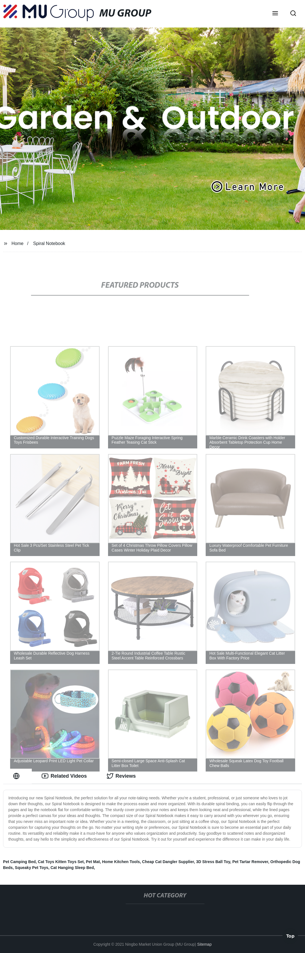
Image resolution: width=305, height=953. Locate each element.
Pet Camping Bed (19, 861)
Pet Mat (93, 861)
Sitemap (204, 944)
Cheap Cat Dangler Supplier (168, 861)
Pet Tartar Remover (250, 861)
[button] (275, 14)
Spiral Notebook (49, 243)
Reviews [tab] (121, 776)
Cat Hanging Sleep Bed (72, 867)
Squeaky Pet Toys (31, 867)
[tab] (17, 776)
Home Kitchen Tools (121, 861)
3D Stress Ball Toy (213, 861)
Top (290, 936)
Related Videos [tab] (64, 776)
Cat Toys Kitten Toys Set (61, 861)
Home (18, 243)
